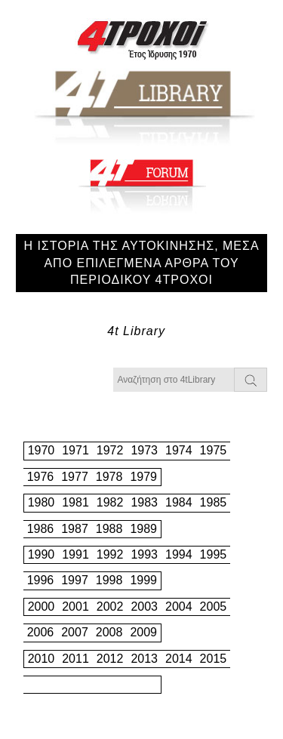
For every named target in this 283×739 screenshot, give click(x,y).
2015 (213, 658)
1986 (40, 528)
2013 (144, 658)
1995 (213, 554)
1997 (74, 580)
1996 (40, 580)
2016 (40, 684)
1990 (41, 554)
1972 (110, 450)
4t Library (136, 331)
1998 (109, 580)
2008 (109, 632)
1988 (109, 528)
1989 (143, 528)
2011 (75, 658)
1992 (110, 554)
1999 (143, 580)
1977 (74, 476)
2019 (143, 684)
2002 (110, 606)
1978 (109, 476)
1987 (74, 528)
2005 (213, 606)
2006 (40, 632)
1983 (144, 502)
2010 (41, 658)
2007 (74, 632)
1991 (75, 554)
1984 (178, 502)
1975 (213, 450)
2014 (178, 658)
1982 (110, 502)
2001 (75, 606)
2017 (74, 684)
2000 (41, 606)
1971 (75, 450)
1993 (144, 554)
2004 (178, 606)
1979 (143, 476)
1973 (144, 450)
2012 (110, 658)
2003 (144, 606)
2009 (143, 632)
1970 (41, 450)
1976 (40, 476)
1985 (213, 502)
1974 (178, 450)
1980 (41, 502)
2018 (109, 684)
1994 (178, 554)
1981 (75, 502)
